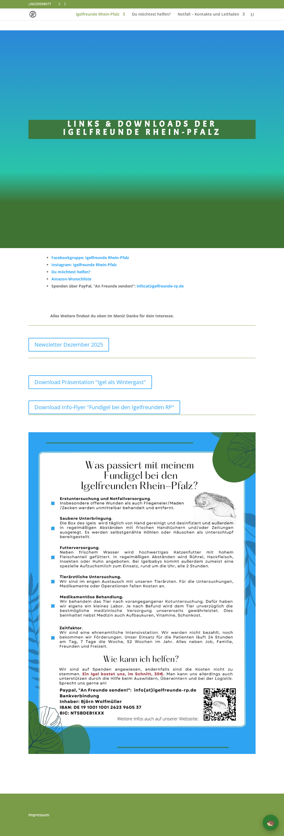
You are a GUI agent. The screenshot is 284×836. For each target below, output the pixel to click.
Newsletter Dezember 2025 (68, 344)
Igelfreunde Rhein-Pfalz (97, 14)
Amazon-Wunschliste (71, 278)
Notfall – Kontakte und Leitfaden (208, 14)
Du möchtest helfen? (151, 14)
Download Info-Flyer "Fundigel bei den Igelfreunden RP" (104, 407)
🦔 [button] (270, 822)
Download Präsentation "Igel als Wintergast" (90, 382)
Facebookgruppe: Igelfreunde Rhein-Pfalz (90, 257)
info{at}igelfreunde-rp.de (160, 286)
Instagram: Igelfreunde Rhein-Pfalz (84, 264)
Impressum (38, 815)
